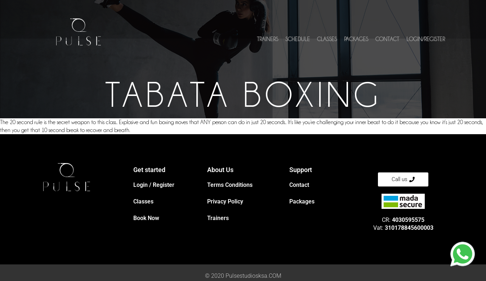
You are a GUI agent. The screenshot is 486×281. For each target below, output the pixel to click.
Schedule (297, 42)
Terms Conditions (230, 184)
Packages (356, 42)
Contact (387, 42)
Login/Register (425, 42)
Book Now (146, 218)
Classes (327, 42)
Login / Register (153, 184)
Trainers (267, 42)
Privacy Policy (225, 201)
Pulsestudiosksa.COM (253, 275)
